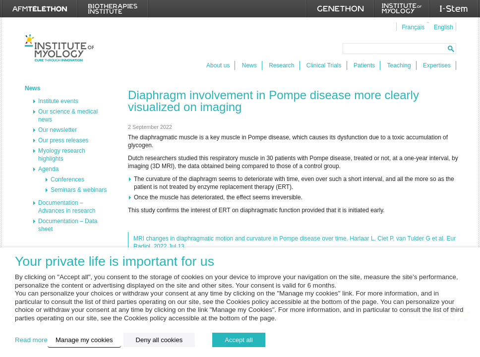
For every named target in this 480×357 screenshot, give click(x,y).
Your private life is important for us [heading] (114, 261)
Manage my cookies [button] (84, 340)
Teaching (399, 65)
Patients (364, 65)
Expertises (437, 65)
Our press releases (63, 140)
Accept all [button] (238, 340)
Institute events (58, 101)
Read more (31, 340)
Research (281, 65)
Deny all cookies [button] (159, 340)
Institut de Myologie (59, 47)
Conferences (67, 179)
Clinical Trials (324, 65)
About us (218, 65)
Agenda (48, 169)
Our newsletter (57, 129)
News (249, 65)
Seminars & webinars (79, 189)
